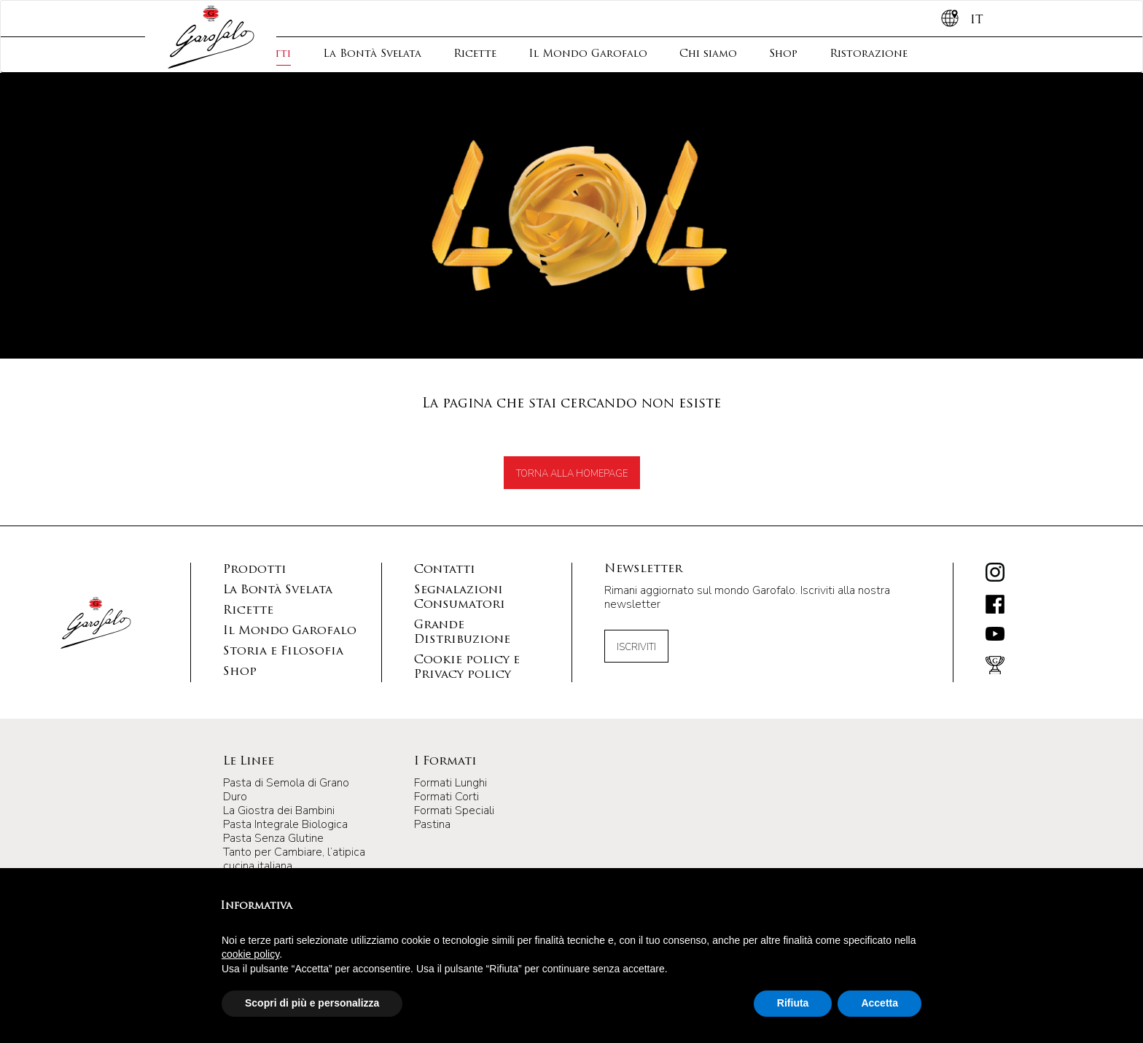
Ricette (474, 54)
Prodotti (254, 570)
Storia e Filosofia (283, 651)
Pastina (432, 824)
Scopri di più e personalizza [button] (312, 1003)
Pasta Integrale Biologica (285, 824)
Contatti (444, 570)
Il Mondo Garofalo (587, 54)
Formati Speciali (454, 810)
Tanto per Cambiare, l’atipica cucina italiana (294, 859)
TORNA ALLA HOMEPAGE (572, 473)
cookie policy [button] (250, 954)
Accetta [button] (879, 1003)
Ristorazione (869, 54)
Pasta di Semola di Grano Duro (286, 790)
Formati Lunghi (450, 783)
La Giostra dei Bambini (279, 810)
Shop (783, 54)
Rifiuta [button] (793, 1003)
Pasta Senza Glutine (273, 838)
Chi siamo (708, 54)
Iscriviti (636, 647)
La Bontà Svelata (372, 54)
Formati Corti (446, 797)
